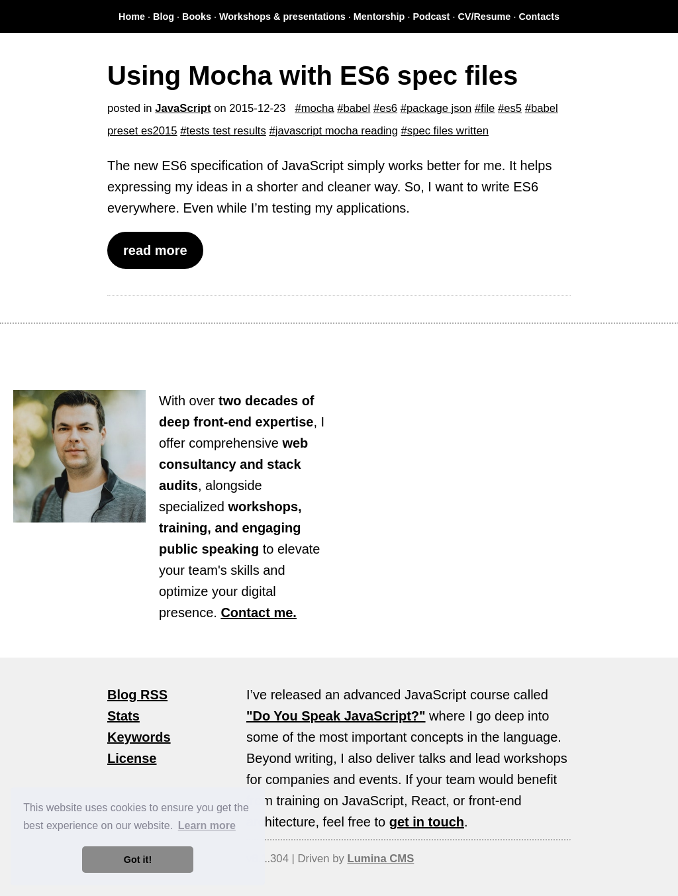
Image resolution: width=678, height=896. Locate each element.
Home (132, 16)
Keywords (139, 737)
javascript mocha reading (336, 130)
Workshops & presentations (282, 16)
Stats (123, 716)
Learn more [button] (207, 825)
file (488, 108)
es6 (388, 108)
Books (196, 16)
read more (155, 250)
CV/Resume (484, 16)
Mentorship (379, 16)
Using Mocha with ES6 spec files (312, 75)
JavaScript (183, 108)
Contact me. (258, 612)
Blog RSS (137, 694)
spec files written (448, 130)
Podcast (431, 16)
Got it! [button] (138, 859)
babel (357, 108)
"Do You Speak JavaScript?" (336, 716)
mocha (317, 108)
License (131, 758)
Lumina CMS (380, 858)
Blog (163, 16)
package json (439, 108)
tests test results (226, 130)
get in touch (426, 822)
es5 (513, 108)
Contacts (538, 16)
